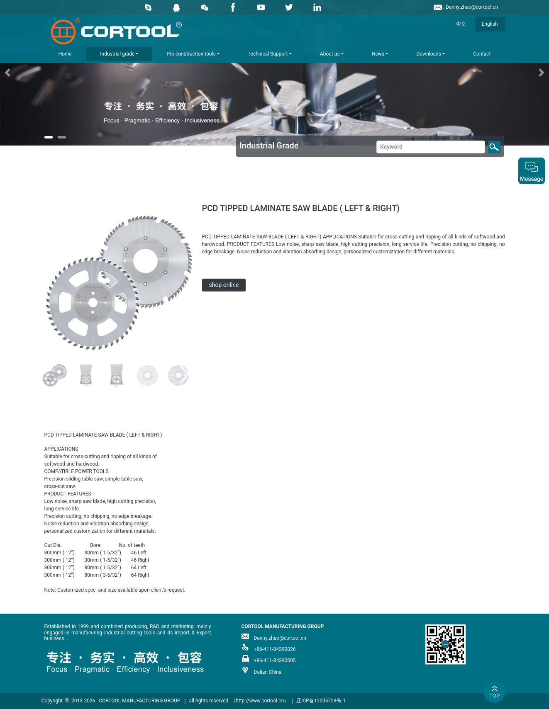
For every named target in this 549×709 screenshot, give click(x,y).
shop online (224, 285)
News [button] (378, 54)
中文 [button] (461, 24)
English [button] (490, 24)
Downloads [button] (428, 54)
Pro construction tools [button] (191, 54)
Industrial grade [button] (117, 54)
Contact (481, 54)
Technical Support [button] (268, 54)
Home (65, 54)
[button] (41, 73)
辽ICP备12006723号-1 (321, 701)
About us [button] (330, 54)
